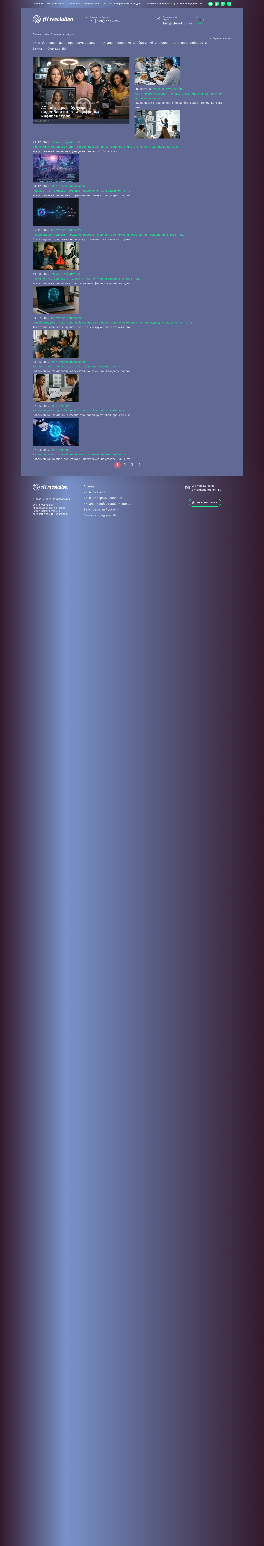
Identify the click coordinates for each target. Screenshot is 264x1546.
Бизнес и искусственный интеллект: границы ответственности (79, 454)
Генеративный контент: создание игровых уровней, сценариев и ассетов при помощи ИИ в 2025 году (108, 234)
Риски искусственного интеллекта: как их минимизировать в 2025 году (86, 278)
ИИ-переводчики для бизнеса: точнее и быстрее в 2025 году (78, 410)
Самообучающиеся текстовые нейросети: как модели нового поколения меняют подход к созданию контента (112, 322)
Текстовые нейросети (158, 3)
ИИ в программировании (84, 3)
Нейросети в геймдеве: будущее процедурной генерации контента (81, 190)
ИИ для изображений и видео (121, 3)
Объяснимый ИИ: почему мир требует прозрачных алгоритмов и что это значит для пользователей (106, 147)
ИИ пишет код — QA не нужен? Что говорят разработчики (75, 366)
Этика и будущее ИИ (189, 3)
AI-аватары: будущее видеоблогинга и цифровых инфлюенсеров (70, 112)
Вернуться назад (222, 38)
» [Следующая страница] (146, 465)
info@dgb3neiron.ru (177, 23)
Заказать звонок (207, 502)
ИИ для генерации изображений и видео (135, 43)
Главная (38, 3)
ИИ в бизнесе (55, 3)
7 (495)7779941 (105, 21)
